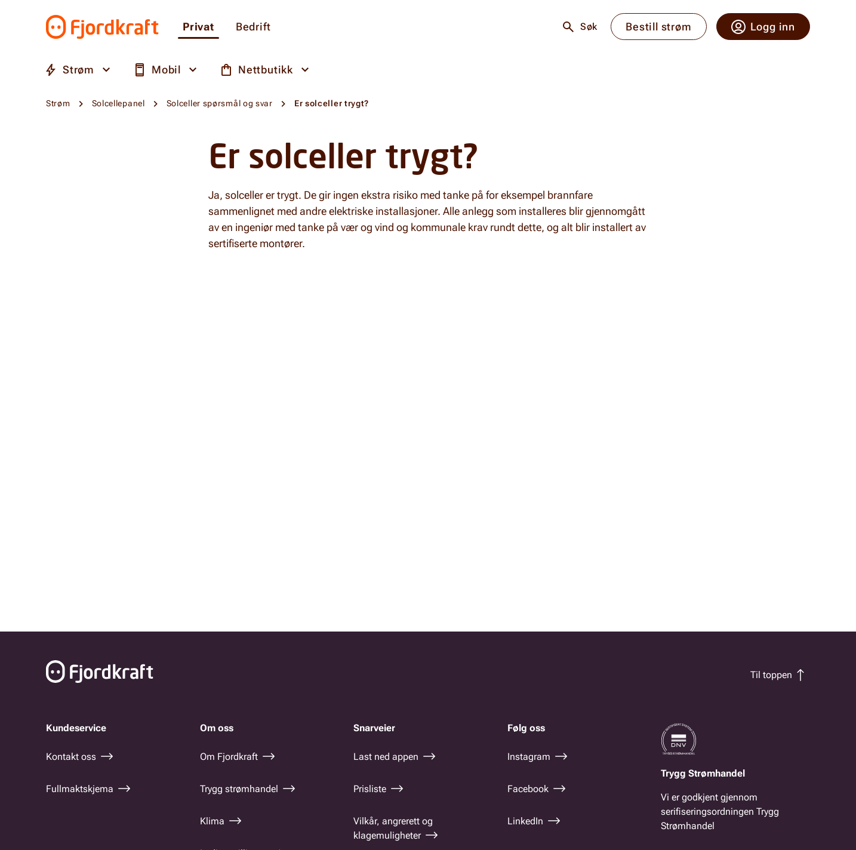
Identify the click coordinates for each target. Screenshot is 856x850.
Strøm (58, 103)
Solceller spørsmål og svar (220, 103)
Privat (198, 27)
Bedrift (253, 27)
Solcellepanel (118, 103)
